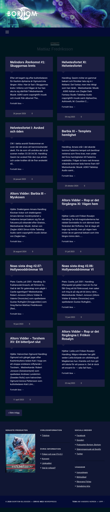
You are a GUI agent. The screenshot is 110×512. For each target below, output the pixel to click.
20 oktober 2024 (72, 189)
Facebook (81, 440)
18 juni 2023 (70, 328)
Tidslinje (46, 440)
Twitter (80, 458)
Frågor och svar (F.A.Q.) (53, 459)
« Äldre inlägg (14, 418)
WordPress (50, 506)
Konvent (46, 463)
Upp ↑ (102, 506)
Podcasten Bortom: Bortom (90, 449)
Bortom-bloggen (21, 506)
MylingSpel (82, 481)
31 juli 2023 (70, 255)
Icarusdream (83, 477)
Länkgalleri (47, 468)
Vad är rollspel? (49, 472)
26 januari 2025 (19, 182)
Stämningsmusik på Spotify (90, 454)
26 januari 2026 (19, 116)
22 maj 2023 (18, 388)
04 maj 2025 (70, 119)
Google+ (81, 445)
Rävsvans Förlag (85, 486)
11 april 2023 (70, 404)
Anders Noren (88, 506)
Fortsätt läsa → (17, 105)
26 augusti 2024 (20, 255)
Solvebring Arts (84, 490)
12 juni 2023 (18, 321)
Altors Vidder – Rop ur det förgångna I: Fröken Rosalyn (28, 339)
